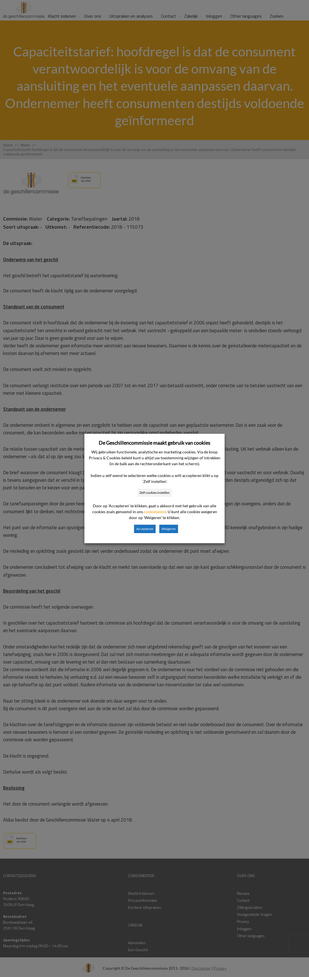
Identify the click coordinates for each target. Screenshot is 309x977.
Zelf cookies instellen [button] (154, 492)
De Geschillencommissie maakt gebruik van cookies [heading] (154, 443)
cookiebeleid (155, 511)
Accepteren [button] (144, 529)
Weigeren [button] (169, 529)
